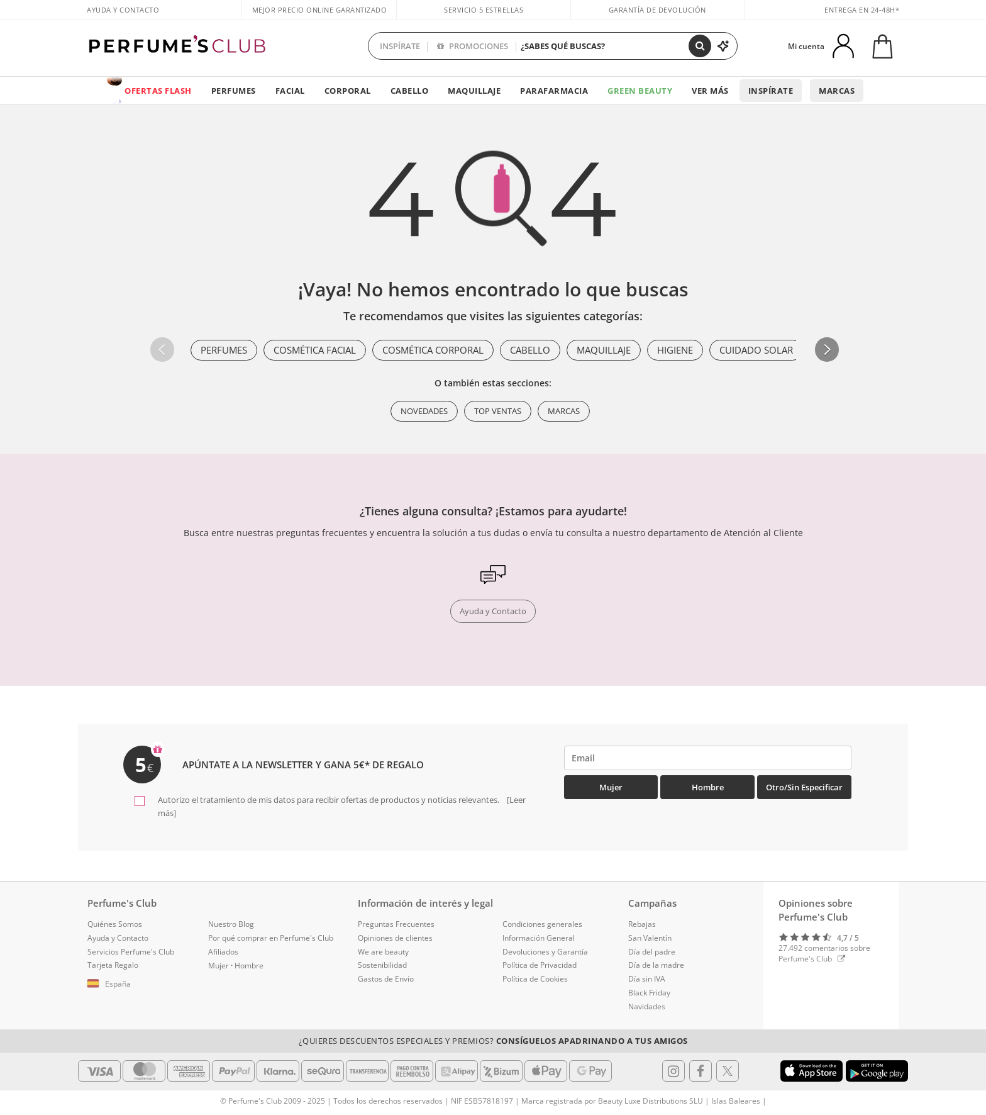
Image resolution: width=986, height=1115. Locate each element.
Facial (290, 90)
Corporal (347, 90)
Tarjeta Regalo (112, 965)
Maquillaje (474, 90)
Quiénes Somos (114, 924)
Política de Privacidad (539, 965)
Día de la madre (656, 965)
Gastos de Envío (386, 978)
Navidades (646, 1006)
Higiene (675, 350)
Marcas (837, 90)
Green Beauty (639, 90)
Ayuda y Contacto (123, 9)
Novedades (424, 411)
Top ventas (497, 411)
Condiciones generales (542, 924)
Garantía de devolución (657, 9)
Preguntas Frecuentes (396, 924)
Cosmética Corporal (433, 350)
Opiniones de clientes (395, 938)
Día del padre (651, 951)
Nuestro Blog (231, 924)
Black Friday (649, 992)
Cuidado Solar (756, 350)
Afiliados (223, 951)
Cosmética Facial (315, 350)
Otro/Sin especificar (804, 787)
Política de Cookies (535, 978)
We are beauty (383, 951)
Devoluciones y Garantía (545, 951)
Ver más (710, 90)
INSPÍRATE (400, 46)
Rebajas (642, 924)
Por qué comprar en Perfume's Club (270, 938)
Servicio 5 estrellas (483, 9)
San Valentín (650, 938)
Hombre (708, 787)
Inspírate (771, 90)
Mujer (611, 787)
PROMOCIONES (472, 46)
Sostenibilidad (382, 965)
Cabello (410, 90)
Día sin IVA (646, 978)
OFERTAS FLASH (158, 90)
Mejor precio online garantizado (319, 9)
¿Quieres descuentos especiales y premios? (493, 1040)
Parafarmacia (554, 90)
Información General (538, 938)
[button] (827, 349)
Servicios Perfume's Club (130, 951)
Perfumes (233, 90)
